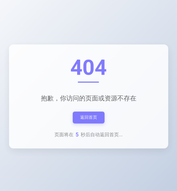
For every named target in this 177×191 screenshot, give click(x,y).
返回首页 (88, 117)
